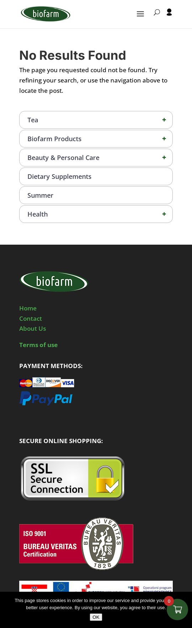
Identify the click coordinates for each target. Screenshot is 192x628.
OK (96, 617)
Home (28, 308)
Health (99, 214)
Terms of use (38, 345)
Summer (40, 195)
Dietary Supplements (59, 176)
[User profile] (169, 18)
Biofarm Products (99, 138)
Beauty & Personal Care (99, 157)
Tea (99, 119)
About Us (32, 328)
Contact (30, 318)
